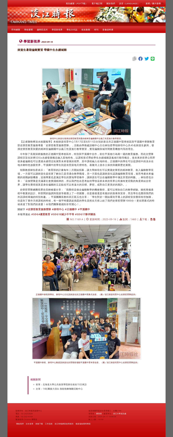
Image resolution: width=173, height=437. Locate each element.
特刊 (96, 29)
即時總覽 (15, 29)
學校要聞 (28, 29)
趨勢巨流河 (42, 29)
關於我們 (111, 3)
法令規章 (29, 424)
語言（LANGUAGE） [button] (130, 3)
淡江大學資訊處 (119, 413)
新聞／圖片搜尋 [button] (155, 3)
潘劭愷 (99, 413)
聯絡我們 (20, 424)
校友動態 (85, 29)
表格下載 (39, 424)
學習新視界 (57, 29)
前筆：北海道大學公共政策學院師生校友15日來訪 (61, 384)
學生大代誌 (72, 29)
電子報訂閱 (97, 3)
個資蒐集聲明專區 (83, 424)
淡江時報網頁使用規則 (64, 424)
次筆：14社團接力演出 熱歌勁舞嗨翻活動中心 (59, 388)
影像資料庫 (108, 29)
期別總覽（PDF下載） (77, 3)
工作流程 (49, 424)
